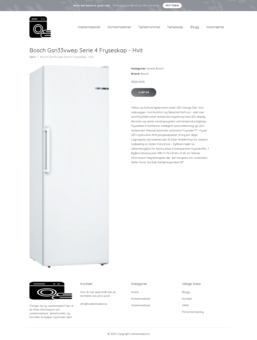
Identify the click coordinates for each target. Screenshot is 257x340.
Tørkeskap (175, 27)
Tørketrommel (149, 27)
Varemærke (215, 27)
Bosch (160, 68)
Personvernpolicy (193, 312)
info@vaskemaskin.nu (93, 304)
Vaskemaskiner (89, 27)
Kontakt (187, 298)
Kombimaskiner (119, 27)
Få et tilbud (172, 5)
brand (151, 68)
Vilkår (185, 305)
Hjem (32, 57)
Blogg (194, 27)
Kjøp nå (143, 92)
